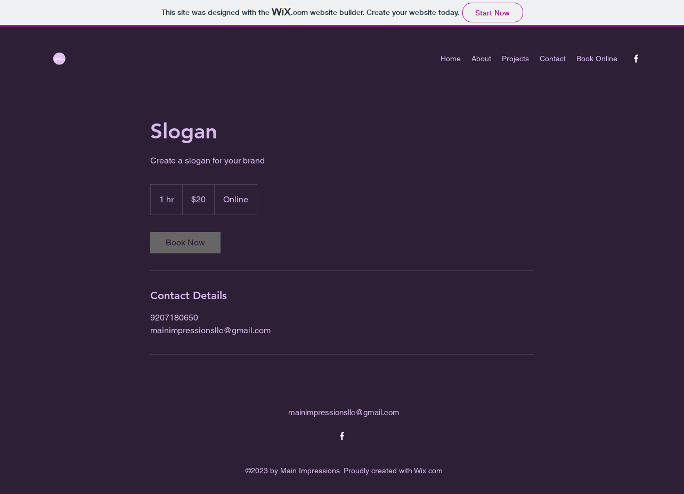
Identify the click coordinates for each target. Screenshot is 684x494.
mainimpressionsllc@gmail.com (344, 412)
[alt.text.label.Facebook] (636, 58)
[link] (185, 242)
